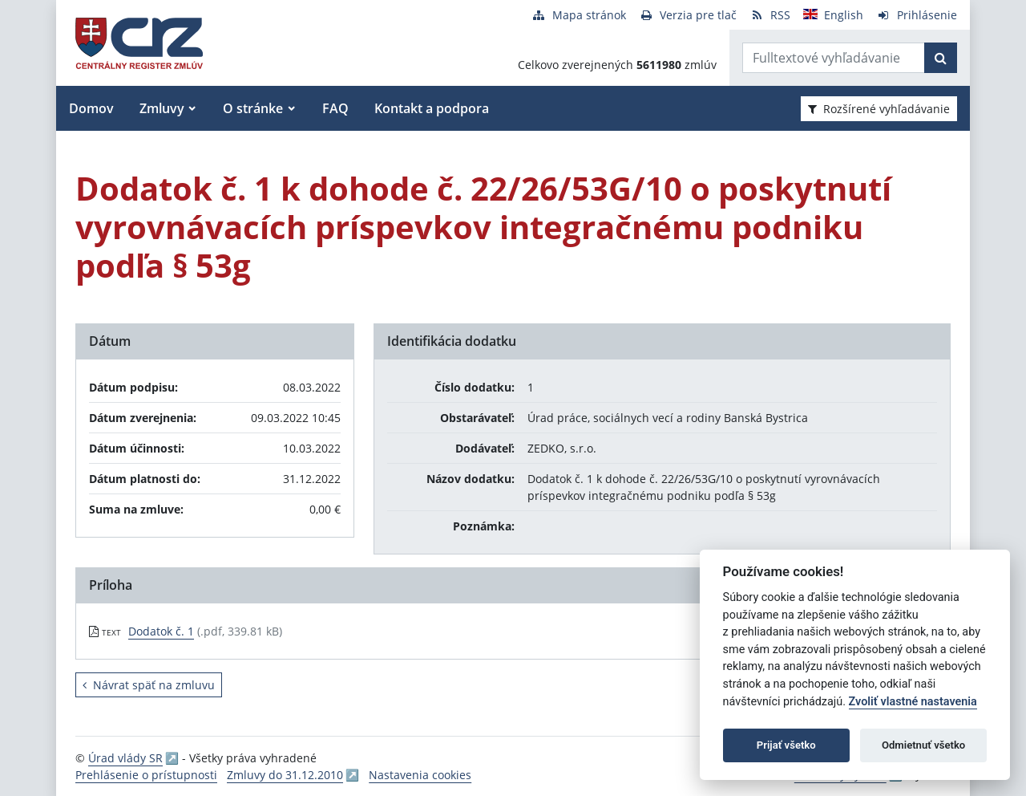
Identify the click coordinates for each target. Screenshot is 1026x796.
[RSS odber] (769, 14)
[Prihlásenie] (916, 14)
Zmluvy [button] (161, 108)
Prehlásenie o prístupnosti (146, 774)
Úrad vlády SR (125, 758)
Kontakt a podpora (431, 108)
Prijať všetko (786, 745)
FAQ (335, 108)
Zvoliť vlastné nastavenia (913, 702)
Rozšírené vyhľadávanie (879, 108)
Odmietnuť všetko (923, 745)
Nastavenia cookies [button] (420, 774)
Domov (91, 108)
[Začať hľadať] (940, 58)
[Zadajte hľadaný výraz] (833, 58)
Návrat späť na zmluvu (149, 684)
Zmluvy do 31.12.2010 (285, 774)
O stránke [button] (253, 108)
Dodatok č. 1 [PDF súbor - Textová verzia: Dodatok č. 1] (161, 631)
